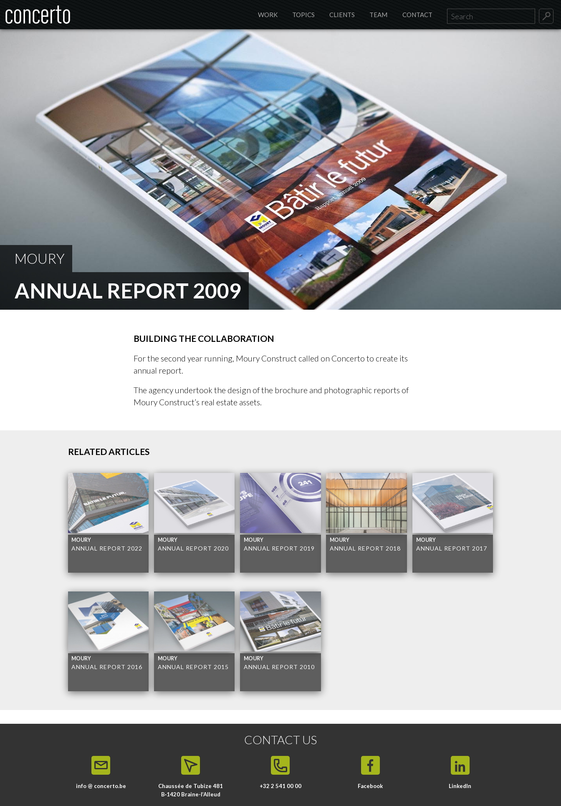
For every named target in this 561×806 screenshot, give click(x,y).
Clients (342, 14)
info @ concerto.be (101, 786)
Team (378, 14)
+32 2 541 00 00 (280, 786)
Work (268, 14)
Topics (303, 14)
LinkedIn (460, 786)
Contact (417, 14)
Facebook (370, 786)
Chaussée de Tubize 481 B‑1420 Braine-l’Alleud (190, 790)
